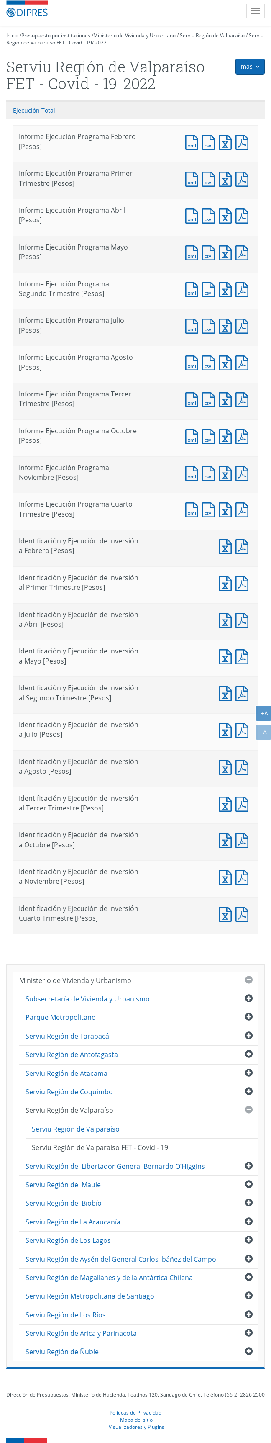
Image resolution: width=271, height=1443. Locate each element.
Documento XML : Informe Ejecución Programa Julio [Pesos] (193, 325)
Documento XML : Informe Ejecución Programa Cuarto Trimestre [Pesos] (193, 508)
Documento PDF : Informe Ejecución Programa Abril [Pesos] (243, 215)
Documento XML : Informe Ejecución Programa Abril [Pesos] (193, 215)
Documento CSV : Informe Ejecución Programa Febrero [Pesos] (210, 141)
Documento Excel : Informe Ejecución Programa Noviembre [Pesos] (227, 472)
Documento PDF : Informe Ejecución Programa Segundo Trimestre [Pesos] (243, 288)
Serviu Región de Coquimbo (69, 1091)
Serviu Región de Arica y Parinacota (81, 1333)
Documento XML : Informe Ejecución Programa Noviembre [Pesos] (193, 472)
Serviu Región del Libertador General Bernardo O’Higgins (115, 1166)
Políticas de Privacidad (135, 1412)
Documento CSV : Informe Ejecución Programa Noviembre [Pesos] (210, 472)
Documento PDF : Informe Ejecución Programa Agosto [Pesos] (243, 361)
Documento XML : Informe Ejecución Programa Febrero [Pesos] (193, 141)
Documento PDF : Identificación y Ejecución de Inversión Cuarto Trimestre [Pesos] (243, 913)
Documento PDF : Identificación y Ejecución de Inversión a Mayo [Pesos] (243, 655)
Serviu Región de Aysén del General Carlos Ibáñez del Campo (121, 1259)
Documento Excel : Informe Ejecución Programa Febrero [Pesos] (227, 141)
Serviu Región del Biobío (64, 1203)
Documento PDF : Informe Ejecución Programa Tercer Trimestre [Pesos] (243, 398)
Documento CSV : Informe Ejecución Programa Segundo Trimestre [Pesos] (210, 288)
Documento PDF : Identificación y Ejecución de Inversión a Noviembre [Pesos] (243, 876)
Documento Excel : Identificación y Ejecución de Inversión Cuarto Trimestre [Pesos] (227, 913)
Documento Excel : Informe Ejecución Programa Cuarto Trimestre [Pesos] (227, 508)
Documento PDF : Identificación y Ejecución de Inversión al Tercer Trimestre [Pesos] (243, 803)
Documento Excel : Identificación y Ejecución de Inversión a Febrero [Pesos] (227, 545)
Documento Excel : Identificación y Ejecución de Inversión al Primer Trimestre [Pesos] (227, 582)
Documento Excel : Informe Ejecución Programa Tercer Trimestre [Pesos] (227, 398)
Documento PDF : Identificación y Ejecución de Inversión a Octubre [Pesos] (243, 839)
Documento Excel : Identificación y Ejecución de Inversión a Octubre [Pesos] (227, 839)
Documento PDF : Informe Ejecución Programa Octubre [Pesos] (243, 435)
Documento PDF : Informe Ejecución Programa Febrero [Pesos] (243, 141)
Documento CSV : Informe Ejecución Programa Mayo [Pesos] (210, 251)
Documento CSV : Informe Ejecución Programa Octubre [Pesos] (210, 435)
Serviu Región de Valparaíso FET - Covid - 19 (100, 1147)
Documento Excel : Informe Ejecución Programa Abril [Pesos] (227, 215)
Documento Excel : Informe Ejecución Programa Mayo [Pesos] (227, 251)
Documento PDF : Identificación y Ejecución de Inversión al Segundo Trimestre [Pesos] (243, 692)
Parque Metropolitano (61, 1017)
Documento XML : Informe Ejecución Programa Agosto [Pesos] (193, 361)
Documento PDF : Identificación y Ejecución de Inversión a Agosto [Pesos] (243, 766)
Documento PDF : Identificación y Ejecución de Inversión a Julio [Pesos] (243, 729)
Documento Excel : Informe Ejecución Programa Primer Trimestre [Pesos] (227, 178)
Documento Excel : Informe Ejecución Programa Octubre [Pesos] (227, 435)
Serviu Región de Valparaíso (212, 35)
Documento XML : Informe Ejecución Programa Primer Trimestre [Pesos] (193, 178)
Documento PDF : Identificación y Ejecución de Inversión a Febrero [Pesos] (243, 545)
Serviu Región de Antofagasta (72, 1054)
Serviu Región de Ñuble (62, 1351)
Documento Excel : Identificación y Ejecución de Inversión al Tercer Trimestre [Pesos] (227, 803)
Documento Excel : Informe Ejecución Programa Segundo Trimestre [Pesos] (227, 288)
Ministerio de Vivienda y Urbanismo (134, 35)
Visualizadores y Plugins (136, 1426)
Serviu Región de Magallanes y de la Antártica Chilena (109, 1277)
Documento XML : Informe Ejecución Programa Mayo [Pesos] (193, 251)
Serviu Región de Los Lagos (68, 1240)
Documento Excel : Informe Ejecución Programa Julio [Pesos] (227, 325)
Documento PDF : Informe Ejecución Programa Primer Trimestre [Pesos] (243, 178)
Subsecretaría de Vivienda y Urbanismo (88, 998)
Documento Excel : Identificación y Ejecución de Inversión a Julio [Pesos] (227, 729)
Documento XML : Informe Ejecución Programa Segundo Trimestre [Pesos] (193, 288)
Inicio (12, 35)
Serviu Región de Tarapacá (67, 1036)
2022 (101, 42)
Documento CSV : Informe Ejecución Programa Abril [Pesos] (210, 215)
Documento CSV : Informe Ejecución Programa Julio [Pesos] (210, 325)
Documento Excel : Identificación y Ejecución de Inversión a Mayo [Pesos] (227, 655)
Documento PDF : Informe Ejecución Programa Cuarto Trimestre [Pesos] (243, 508)
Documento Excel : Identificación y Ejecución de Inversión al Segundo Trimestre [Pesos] (227, 692)
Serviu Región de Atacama (66, 1073)
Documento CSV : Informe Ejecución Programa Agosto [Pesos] (210, 361)
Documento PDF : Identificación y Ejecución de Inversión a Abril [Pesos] (243, 619)
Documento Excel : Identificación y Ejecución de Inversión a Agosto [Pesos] (227, 766)
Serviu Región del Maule (63, 1184)
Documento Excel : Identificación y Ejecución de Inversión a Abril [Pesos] (227, 619)
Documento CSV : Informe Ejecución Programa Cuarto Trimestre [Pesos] (210, 508)
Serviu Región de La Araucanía (73, 1222)
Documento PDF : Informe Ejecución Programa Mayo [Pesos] (243, 251)
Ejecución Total (34, 110)
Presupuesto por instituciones (55, 35)
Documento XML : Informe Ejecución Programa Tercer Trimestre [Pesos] (193, 398)
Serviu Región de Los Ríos (66, 1315)
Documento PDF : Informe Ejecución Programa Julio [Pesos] (243, 325)
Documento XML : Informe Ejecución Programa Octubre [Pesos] (193, 435)
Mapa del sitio (136, 1419)
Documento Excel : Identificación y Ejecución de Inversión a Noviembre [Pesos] (227, 876)
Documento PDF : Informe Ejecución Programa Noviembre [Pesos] (243, 472)
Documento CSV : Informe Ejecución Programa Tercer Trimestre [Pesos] (210, 398)
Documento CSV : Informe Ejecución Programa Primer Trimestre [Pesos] (210, 178)
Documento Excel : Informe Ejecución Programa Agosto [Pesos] (227, 361)
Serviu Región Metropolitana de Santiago (90, 1296)
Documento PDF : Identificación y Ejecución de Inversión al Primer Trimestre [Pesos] (243, 582)
